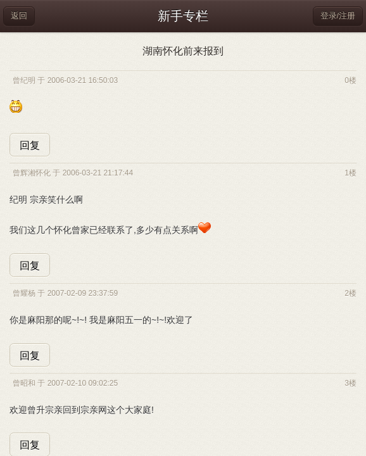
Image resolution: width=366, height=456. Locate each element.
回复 (30, 145)
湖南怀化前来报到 (183, 51)
